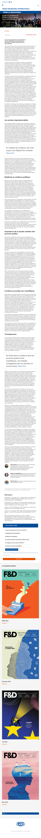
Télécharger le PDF (31, 35)
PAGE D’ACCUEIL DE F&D (11, 549)
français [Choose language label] (7, 31)
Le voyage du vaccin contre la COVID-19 (14, 543)
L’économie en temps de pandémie (13, 546)
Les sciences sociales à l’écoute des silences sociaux (17, 540)
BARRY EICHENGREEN (17, 19)
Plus (5, 813)
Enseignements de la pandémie (12, 533)
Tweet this (10, 153)
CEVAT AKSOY (6, 19)
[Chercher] (38, 5)
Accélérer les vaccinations (11, 536)
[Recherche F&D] (19, 555)
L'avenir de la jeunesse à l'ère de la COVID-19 (16, 530)
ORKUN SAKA (29, 19)
